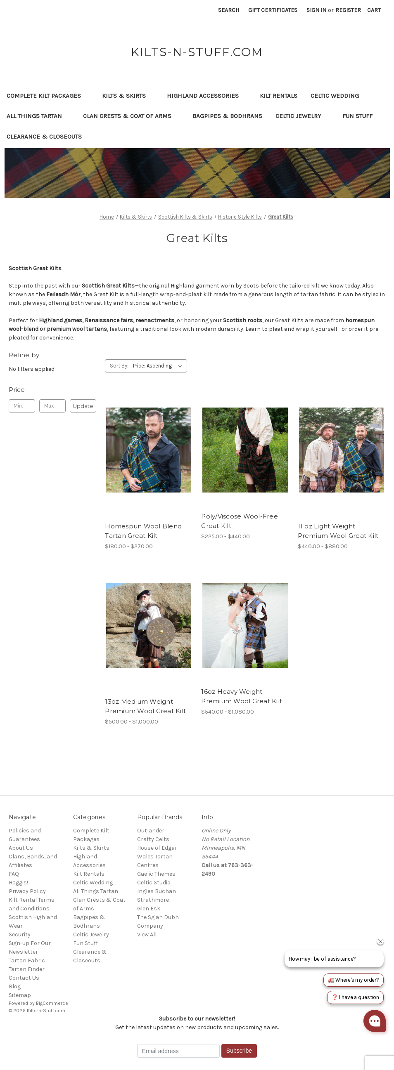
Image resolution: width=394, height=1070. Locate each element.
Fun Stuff (361, 116)
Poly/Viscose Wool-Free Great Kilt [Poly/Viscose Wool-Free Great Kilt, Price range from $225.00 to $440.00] (239, 521)
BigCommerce (52, 1003)
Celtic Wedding (339, 95)
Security (20, 934)
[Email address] (178, 1051)
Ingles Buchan (156, 891)
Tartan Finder (27, 969)
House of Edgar (157, 847)
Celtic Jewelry (302, 116)
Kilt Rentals (278, 95)
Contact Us (24, 977)
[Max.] (52, 405)
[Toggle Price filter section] (52, 390)
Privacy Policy (27, 891)
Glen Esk (148, 908)
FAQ (14, 873)
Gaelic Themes (156, 873)
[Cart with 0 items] (374, 10)
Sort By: (119, 366)
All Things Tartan (38, 116)
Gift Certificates (272, 10)
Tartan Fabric (27, 960)
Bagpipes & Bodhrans (227, 116)
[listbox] (159, 366)
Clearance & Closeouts (48, 136)
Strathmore (153, 899)
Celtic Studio (154, 882)
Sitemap (20, 995)
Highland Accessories (207, 95)
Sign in (316, 10)
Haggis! (18, 882)
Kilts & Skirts (128, 95)
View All (147, 934)
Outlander (150, 830)
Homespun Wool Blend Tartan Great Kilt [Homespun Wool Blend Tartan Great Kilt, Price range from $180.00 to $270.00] (143, 531)
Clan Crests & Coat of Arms (131, 116)
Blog (15, 986)
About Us (21, 847)
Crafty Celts (153, 839)
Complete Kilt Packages (48, 95)
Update (83, 406)
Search (228, 10)
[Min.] (22, 405)
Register (348, 10)
